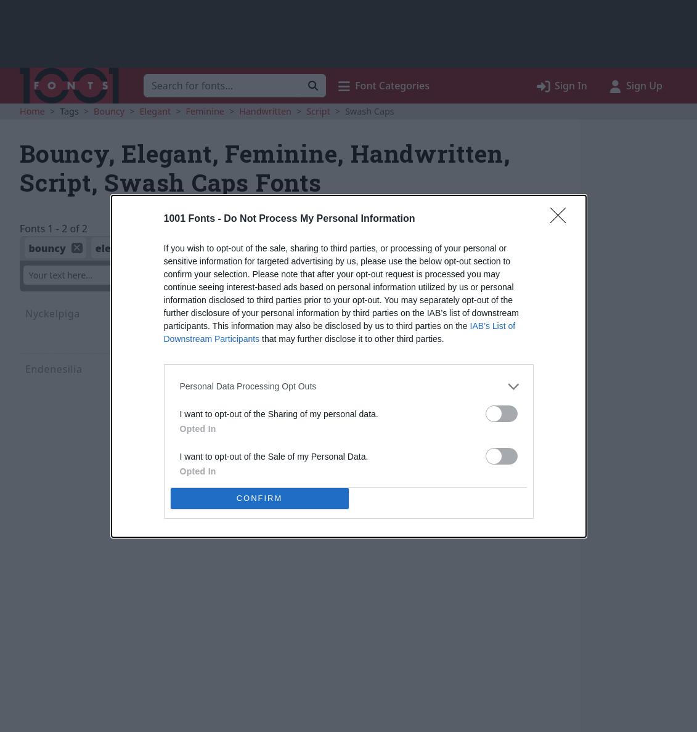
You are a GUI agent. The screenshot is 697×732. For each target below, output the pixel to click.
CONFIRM (260, 497)
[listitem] (349, 386)
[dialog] (349, 366)
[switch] (502, 413)
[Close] (562, 219)
